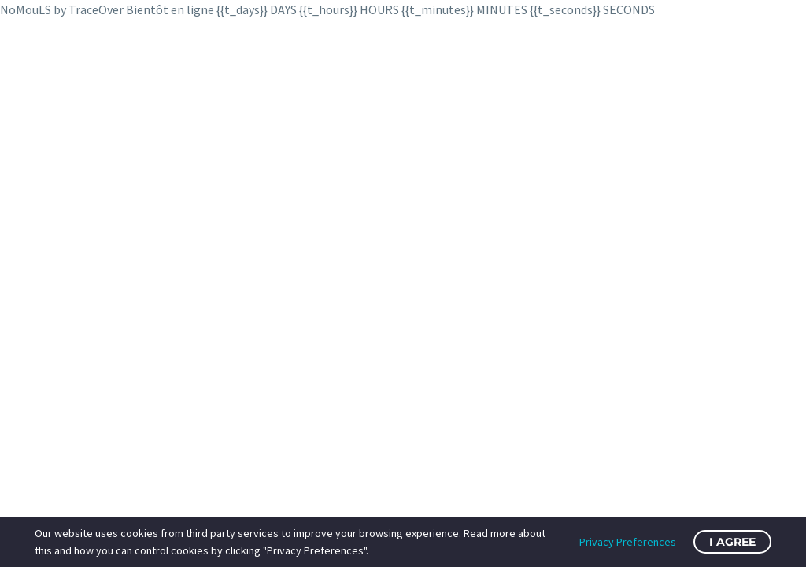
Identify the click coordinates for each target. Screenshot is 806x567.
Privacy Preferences (627, 542)
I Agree (732, 542)
